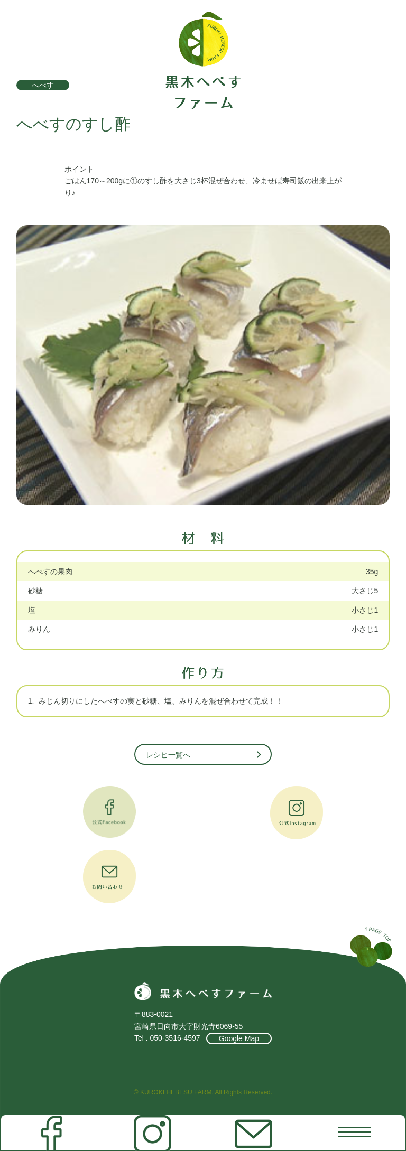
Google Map (239, 1038)
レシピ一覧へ (168, 755)
